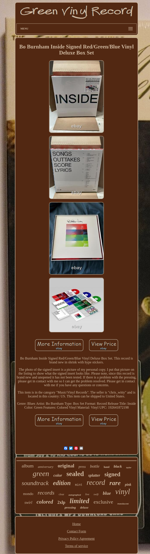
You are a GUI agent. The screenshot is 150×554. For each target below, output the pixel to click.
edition (62, 482)
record (96, 482)
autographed (75, 494)
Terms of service (76, 546)
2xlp (61, 502)
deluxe (84, 507)
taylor (128, 467)
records (46, 493)
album (28, 465)
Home (76, 524)
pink (128, 484)
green (41, 474)
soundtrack (35, 483)
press (82, 466)
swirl (28, 502)
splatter (94, 475)
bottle (94, 466)
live (87, 494)
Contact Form (76, 531)
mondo (28, 494)
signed (112, 474)
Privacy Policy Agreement (76, 538)
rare (115, 482)
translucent (123, 503)
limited (79, 501)
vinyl (122, 491)
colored (45, 502)
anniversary (45, 466)
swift (96, 494)
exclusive (103, 502)
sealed (75, 474)
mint (78, 485)
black (118, 466)
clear (61, 494)
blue (107, 493)
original (66, 465)
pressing (70, 507)
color (57, 475)
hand (106, 466)
